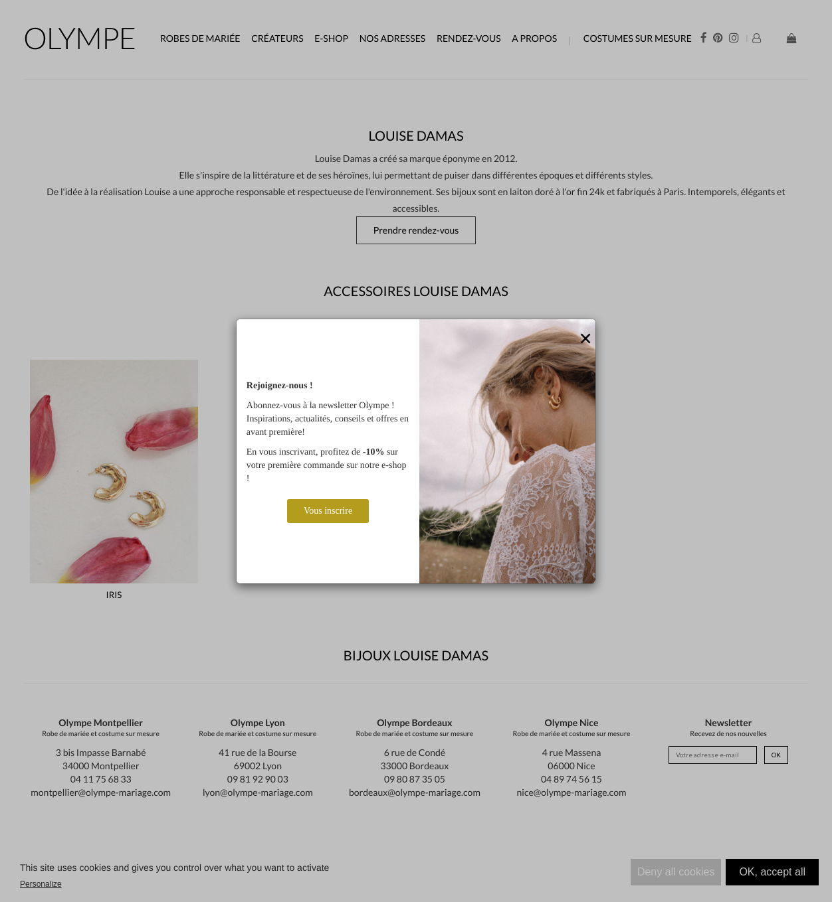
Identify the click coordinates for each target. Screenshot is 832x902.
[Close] (585, 339)
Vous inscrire (328, 511)
